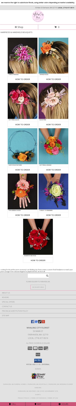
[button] (38, 361)
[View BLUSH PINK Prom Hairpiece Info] (53, 101)
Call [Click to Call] (12, 404)
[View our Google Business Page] (36, 322)
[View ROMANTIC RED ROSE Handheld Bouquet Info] (38, 237)
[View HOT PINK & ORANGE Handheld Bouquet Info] (53, 146)
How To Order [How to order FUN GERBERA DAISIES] (22, 215)
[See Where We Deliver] (38, 287)
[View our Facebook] (32, 322)
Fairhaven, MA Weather (27, 391)
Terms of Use (53, 398)
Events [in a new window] (38, 369)
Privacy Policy (23, 398)
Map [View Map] (38, 404)
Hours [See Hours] (63, 404)
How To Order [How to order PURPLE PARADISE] (22, 79)
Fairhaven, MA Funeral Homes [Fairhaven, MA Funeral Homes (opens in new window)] (14, 384)
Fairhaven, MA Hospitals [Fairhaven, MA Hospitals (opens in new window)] (37, 384)
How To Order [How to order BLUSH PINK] (53, 124)
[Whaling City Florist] (38, 22)
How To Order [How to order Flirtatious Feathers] (22, 170)
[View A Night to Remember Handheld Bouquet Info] (53, 191)
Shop (19, 27)
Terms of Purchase (38, 398)
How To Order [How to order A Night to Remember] (53, 215)
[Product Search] (38, 275)
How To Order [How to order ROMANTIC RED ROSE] (38, 260)
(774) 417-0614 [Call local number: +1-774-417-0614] (68, 8)
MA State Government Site (47, 391)
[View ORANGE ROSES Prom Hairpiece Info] (53, 56)
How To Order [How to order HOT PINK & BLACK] (22, 124)
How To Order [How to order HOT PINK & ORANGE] (53, 170)
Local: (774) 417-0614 (38, 338)
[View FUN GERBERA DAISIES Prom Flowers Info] (22, 191)
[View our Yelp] (43, 322)
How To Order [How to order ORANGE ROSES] (53, 79)
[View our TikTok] (39, 322)
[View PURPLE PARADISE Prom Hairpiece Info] (22, 56)
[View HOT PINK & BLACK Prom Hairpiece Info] (22, 101)
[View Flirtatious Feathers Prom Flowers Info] (22, 146)
